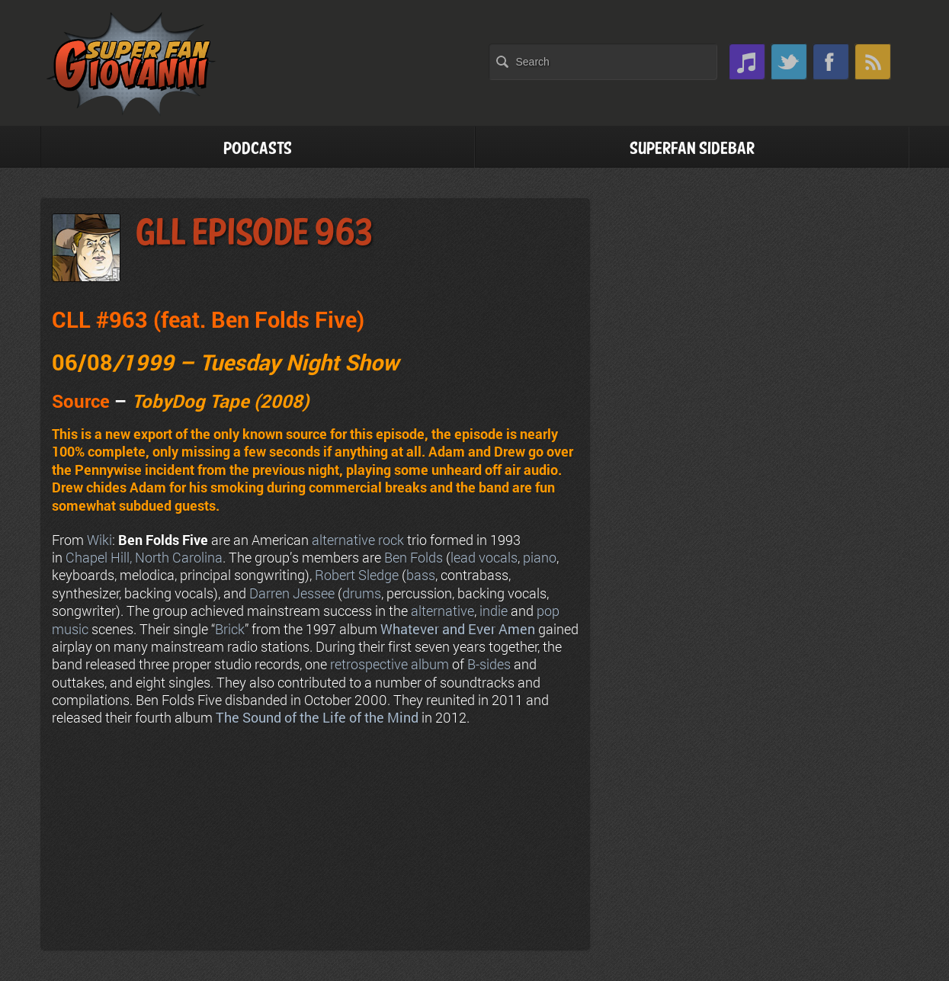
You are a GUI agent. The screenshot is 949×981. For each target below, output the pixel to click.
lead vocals (484, 557)
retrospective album (389, 664)
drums (361, 593)
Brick (230, 629)
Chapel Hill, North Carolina (144, 557)
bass (420, 575)
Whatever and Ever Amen (457, 629)
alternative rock (358, 540)
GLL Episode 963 (254, 233)
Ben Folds (413, 557)
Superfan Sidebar (692, 149)
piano (539, 557)
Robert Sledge (357, 575)
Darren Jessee (292, 593)
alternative (442, 610)
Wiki (99, 540)
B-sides (489, 664)
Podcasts (257, 149)
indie (493, 610)
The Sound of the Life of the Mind (317, 717)
